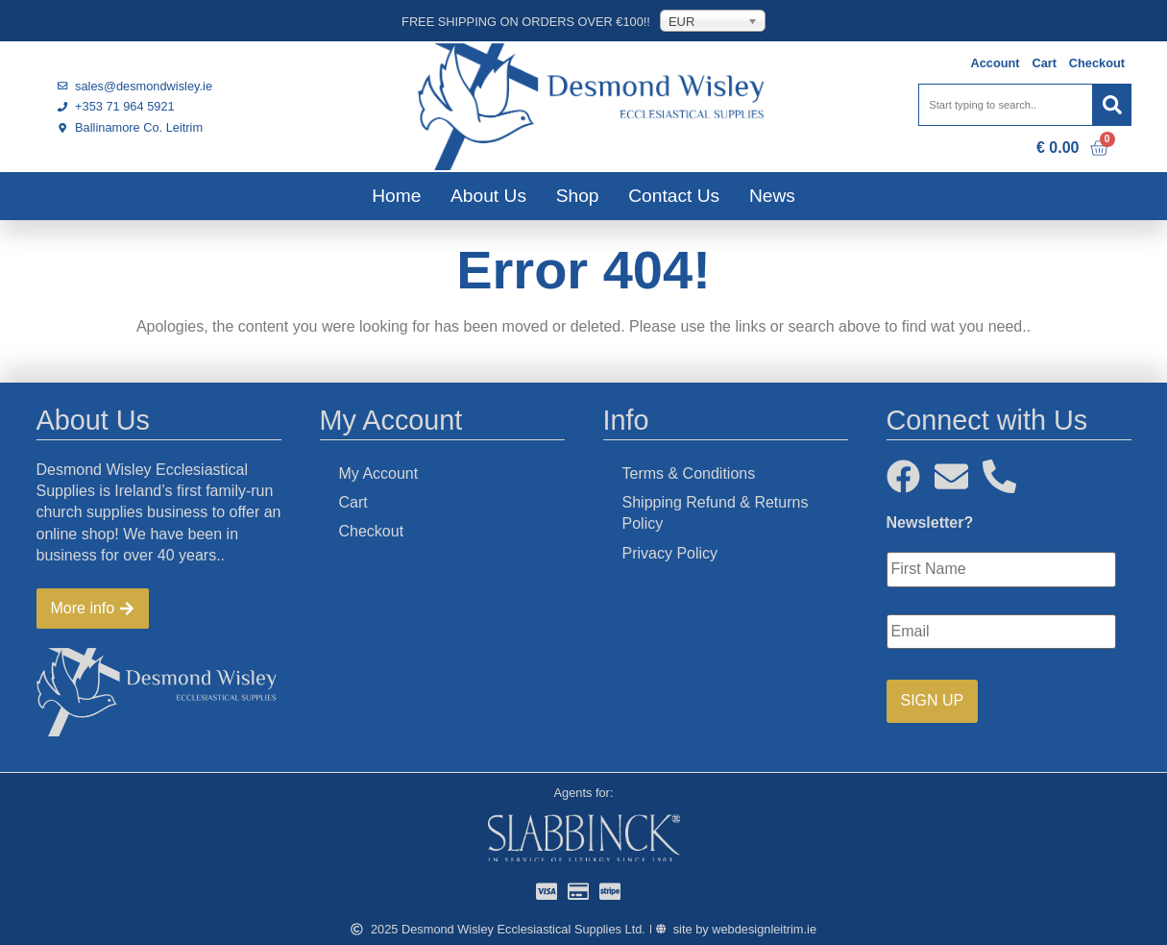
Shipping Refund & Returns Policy (715, 513)
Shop (577, 196)
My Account (379, 473)
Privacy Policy (670, 553)
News (772, 196)
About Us (488, 196)
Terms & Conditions (689, 473)
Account (994, 63)
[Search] (1112, 105)
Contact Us (673, 196)
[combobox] (1005, 105)
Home (396, 196)
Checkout (1097, 63)
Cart (1044, 63)
